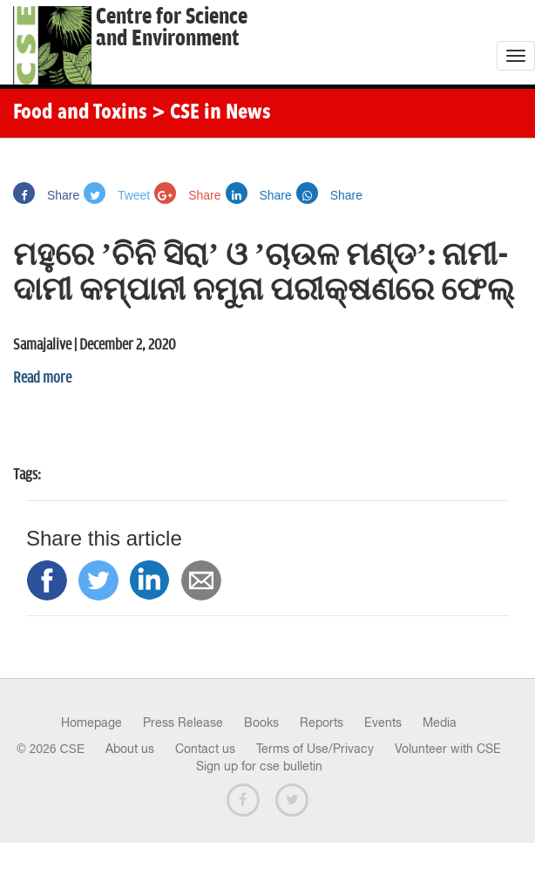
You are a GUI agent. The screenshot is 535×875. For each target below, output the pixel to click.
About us (129, 749)
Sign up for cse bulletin (259, 766)
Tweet (117, 195)
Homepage (91, 722)
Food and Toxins (80, 113)
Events (383, 722)
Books (261, 722)
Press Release (183, 722)
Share (46, 195)
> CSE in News (211, 113)
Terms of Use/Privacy (315, 749)
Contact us (205, 749)
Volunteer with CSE (448, 749)
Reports (321, 722)
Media (440, 722)
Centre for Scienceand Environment (171, 27)
